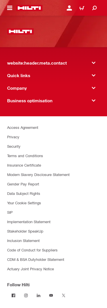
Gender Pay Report (23, 184)
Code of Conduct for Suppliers (32, 250)
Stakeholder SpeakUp (25, 231)
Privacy (13, 137)
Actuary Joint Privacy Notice (30, 269)
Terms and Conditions (25, 155)
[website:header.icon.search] (94, 8)
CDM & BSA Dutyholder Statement (35, 259)
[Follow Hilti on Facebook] (13, 295)
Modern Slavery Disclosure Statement (38, 174)
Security (14, 146)
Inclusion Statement (23, 240)
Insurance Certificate (24, 165)
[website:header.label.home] (29, 8)
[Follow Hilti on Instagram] (26, 295)
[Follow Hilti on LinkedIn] (38, 295)
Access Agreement (22, 127)
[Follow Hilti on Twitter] (63, 295)
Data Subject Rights (23, 193)
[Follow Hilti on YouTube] (51, 295)
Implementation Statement (29, 221)
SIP (10, 212)
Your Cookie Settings (24, 203)
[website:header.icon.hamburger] (9, 8)
